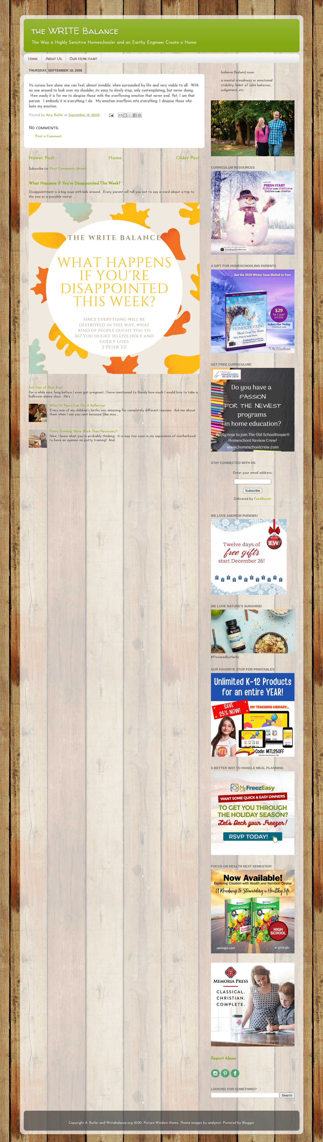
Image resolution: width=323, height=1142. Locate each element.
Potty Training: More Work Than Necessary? (83, 431)
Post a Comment (48, 136)
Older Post (188, 158)
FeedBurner (263, 499)
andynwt (214, 1123)
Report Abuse (223, 1059)
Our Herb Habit (83, 58)
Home (33, 58)
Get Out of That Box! (45, 387)
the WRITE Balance (75, 31)
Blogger (248, 1123)
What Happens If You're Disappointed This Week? (74, 184)
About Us (54, 58)
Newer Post (41, 158)
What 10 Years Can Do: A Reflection (77, 405)
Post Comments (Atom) (68, 168)
